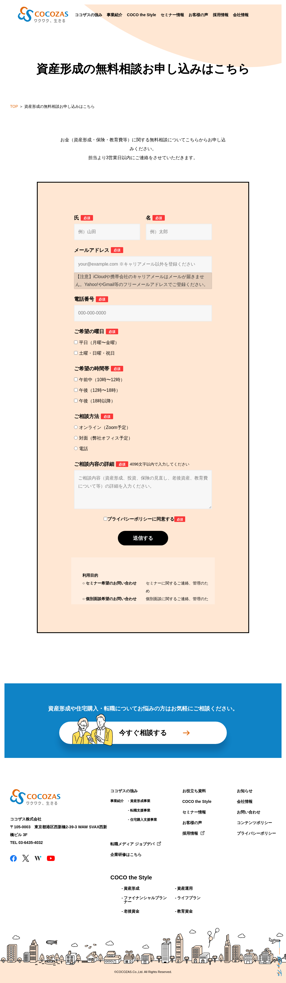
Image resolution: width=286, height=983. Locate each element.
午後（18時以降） (97, 401)
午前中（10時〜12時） (102, 379)
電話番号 (91, 299)
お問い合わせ (248, 812)
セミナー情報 (172, 15)
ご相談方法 (93, 416)
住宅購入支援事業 (143, 820)
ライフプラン (189, 898)
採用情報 (220, 15)
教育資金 (185, 911)
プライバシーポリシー (256, 833)
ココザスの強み (88, 15)
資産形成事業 (140, 801)
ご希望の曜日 (96, 332)
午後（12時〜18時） (99, 390)
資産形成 (131, 888)
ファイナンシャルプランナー (145, 900)
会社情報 (241, 15)
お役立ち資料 (194, 791)
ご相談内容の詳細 (131, 464)
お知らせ (244, 791)
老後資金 (131, 911)
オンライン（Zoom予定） (105, 427)
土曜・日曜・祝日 (97, 353)
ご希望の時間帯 (98, 369)
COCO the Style (141, 15)
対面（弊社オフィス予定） (106, 438)
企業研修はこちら (126, 854)
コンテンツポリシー (254, 822)
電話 (83, 448)
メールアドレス (98, 250)
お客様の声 (198, 15)
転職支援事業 (140, 810)
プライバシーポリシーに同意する (146, 519)
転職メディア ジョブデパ (132, 844)
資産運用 (185, 888)
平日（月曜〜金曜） (99, 342)
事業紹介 (114, 15)
